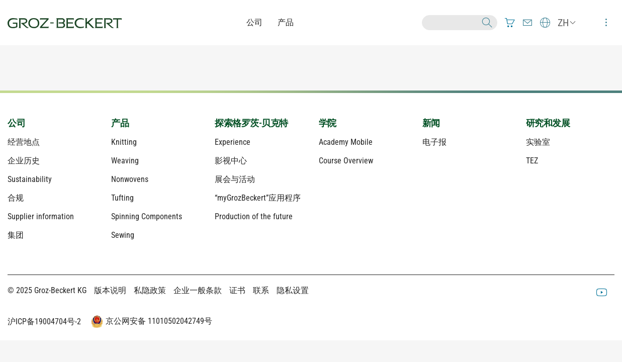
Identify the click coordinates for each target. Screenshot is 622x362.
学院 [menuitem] (327, 123)
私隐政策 (150, 290)
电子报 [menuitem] (434, 142)
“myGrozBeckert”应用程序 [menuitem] (258, 198)
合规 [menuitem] (16, 198)
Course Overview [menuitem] (346, 160)
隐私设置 (293, 290)
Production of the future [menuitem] (254, 216)
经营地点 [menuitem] (24, 142)
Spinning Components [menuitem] (146, 216)
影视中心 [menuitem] (231, 160)
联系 (261, 290)
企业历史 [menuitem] (24, 160)
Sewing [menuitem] (122, 235)
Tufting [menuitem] (122, 198)
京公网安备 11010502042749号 (150, 322)
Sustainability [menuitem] (30, 179)
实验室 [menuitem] (538, 142)
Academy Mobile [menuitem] (346, 142)
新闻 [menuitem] (431, 123)
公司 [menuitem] (16, 123)
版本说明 (110, 290)
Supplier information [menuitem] (41, 216)
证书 (237, 290)
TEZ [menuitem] (532, 160)
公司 (254, 22)
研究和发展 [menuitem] (548, 123)
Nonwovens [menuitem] (129, 179)
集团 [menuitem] (16, 235)
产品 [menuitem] (120, 123)
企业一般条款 (197, 290)
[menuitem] (510, 23)
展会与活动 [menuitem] (235, 179)
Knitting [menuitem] (124, 142)
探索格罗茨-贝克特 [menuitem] (251, 123)
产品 (286, 22)
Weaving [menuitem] (125, 160)
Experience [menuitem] (232, 142)
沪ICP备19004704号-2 (44, 321)
